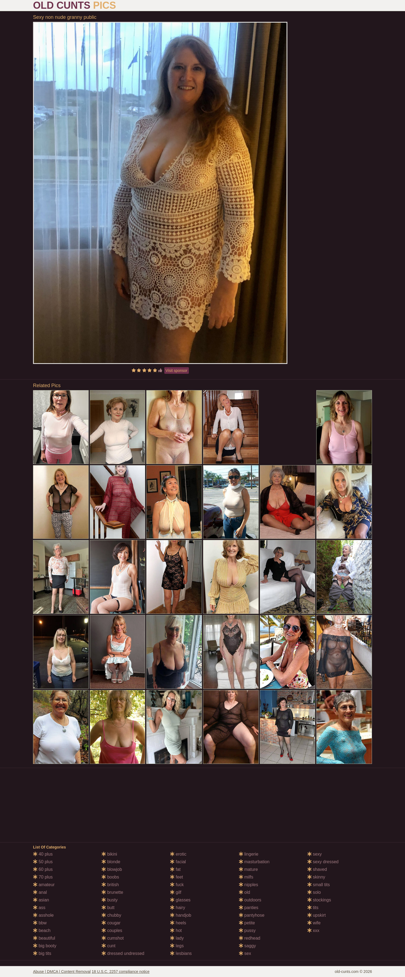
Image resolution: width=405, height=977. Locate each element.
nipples (248, 884)
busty (110, 900)
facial (178, 861)
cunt (108, 945)
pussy (247, 930)
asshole (43, 915)
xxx (313, 930)
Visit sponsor (176, 370)
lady (177, 938)
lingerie (248, 854)
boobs (110, 877)
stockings (319, 900)
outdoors (250, 900)
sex (245, 953)
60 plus (43, 869)
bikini (109, 854)
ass (39, 907)
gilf (175, 892)
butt (108, 907)
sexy (314, 854)
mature (248, 869)
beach (41, 930)
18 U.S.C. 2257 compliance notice (121, 971)
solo (314, 892)
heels (178, 923)
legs (177, 945)
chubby (111, 915)
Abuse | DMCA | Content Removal (62, 971)
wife (314, 923)
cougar (111, 923)
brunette (112, 892)
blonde (111, 861)
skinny (316, 877)
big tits (42, 953)
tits (312, 907)
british (110, 884)
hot (176, 930)
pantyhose (251, 915)
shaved (317, 869)
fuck (177, 884)
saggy (247, 945)
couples (112, 930)
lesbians (181, 953)
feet (176, 877)
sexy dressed (323, 861)
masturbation (254, 861)
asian (41, 900)
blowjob (112, 869)
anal (40, 892)
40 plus (43, 854)
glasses (180, 900)
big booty (44, 945)
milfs (246, 877)
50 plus (43, 861)
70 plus (43, 877)
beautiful (44, 938)
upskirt (316, 915)
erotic (178, 854)
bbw (40, 923)
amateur (44, 884)
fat (175, 869)
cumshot (113, 938)
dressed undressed (123, 953)
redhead (249, 938)
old (244, 892)
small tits (318, 884)
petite (247, 923)
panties (248, 907)
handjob (180, 915)
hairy (177, 907)
